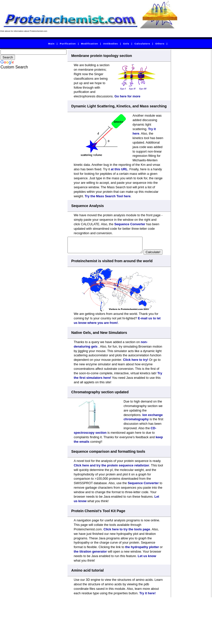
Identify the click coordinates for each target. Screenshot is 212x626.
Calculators (142, 43)
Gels (126, 43)
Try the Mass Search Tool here (108, 196)
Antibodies (110, 43)
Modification (89, 43)
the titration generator (90, 558)
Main (51, 43)
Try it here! (147, 600)
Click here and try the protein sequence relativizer (111, 472)
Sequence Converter (129, 224)
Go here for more (128, 96)
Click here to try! (135, 366)
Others (160, 43)
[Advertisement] (191, 124)
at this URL (119, 169)
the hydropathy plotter (142, 554)
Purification (68, 43)
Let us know (147, 563)
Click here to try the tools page (126, 536)
